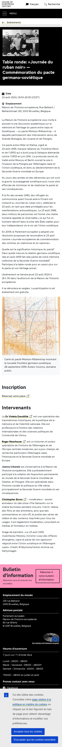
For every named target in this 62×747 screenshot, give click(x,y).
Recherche (52, 4)
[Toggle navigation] (9, 13)
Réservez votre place (15, 396)
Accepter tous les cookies (28, 731)
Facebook (10, 688)
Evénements (11, 22)
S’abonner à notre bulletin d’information (48, 576)
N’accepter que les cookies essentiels (35, 739)
